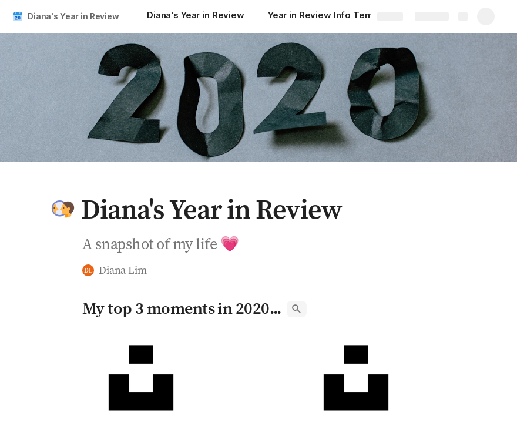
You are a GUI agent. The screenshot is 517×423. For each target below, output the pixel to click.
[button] (62, 209)
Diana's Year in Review (73, 16)
